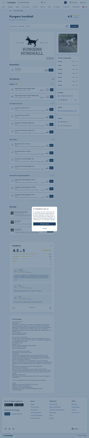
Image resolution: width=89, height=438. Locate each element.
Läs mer (52, 219)
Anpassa (44, 228)
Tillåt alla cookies (44, 224)
